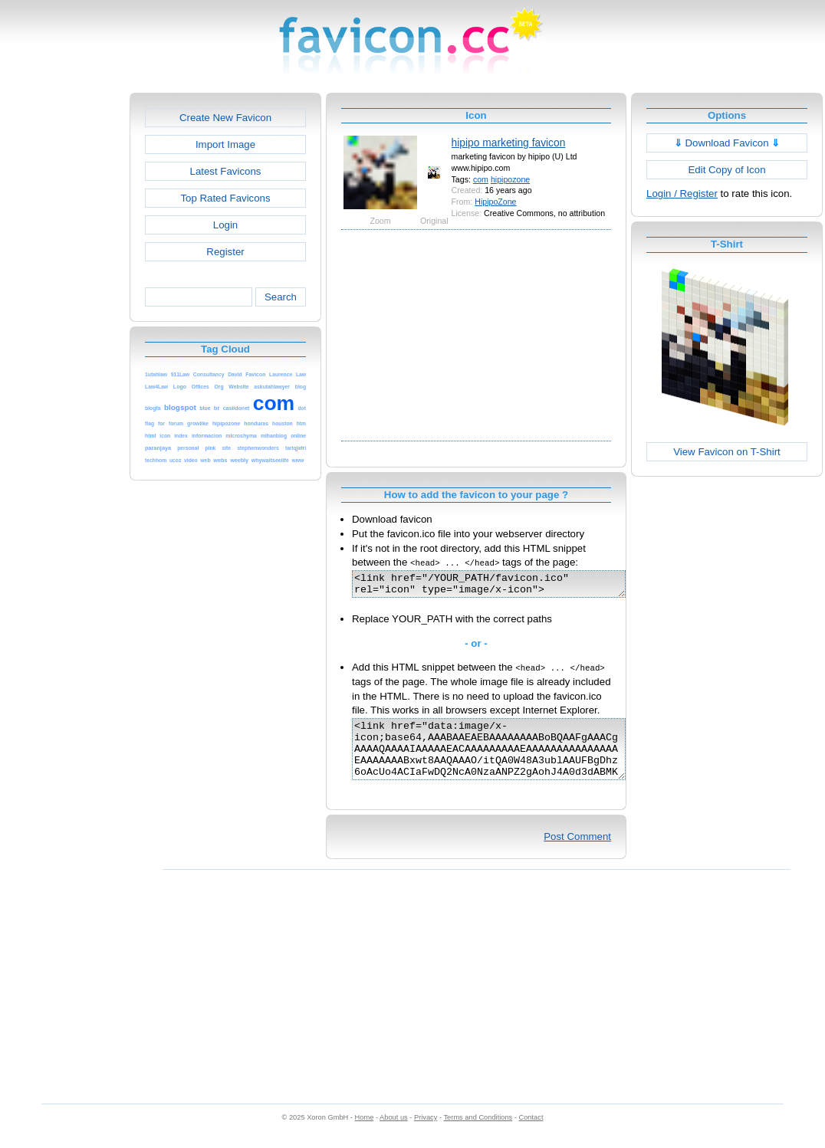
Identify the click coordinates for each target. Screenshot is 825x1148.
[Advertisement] (63, 323)
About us (394, 1133)
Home (364, 1133)
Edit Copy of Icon (726, 169)
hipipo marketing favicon (509, 142)
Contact (531, 1133)
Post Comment (577, 852)
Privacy (425, 1133)
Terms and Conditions (477, 1133)
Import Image (225, 144)
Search (281, 297)
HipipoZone (495, 201)
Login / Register (682, 193)
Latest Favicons (225, 171)
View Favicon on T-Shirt (727, 452)
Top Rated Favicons (225, 198)
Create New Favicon (225, 117)
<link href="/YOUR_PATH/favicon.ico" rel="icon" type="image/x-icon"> (505, 586)
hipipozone (510, 179)
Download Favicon (727, 143)
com (480, 179)
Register (225, 251)
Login (225, 225)
